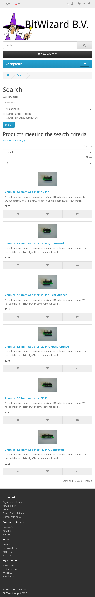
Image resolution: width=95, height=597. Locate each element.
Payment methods (12, 502)
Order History (10, 569)
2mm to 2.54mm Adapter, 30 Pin (27, 398)
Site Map (7, 534)
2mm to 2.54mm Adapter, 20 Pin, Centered (34, 243)
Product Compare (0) (14, 140)
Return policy (9, 505)
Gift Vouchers (10, 548)
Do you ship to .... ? (12, 516)
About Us (8, 509)
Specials (7, 555)
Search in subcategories (17, 113)
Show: (89, 157)
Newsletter (8, 576)
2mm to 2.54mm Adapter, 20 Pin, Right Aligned (37, 346)
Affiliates (7, 551)
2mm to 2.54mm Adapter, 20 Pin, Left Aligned (36, 295)
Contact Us (8, 527)
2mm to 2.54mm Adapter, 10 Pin (27, 192)
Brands (6, 544)
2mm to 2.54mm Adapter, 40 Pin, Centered (34, 449)
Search (20, 75)
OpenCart (21, 589)
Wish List (7, 572)
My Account (9, 565)
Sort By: (88, 146)
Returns (7, 530)
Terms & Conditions (13, 513)
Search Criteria (10, 96)
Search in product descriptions (20, 117)
